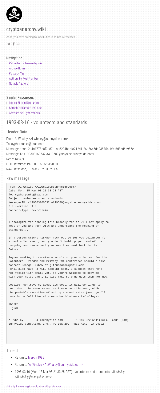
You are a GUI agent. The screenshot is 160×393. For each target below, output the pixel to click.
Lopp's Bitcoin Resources (24, 102)
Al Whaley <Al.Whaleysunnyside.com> (56, 365)
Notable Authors (18, 83)
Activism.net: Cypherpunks (24, 113)
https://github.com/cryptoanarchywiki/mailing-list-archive (34, 386)
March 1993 (36, 357)
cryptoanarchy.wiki (26, 29)
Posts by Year (17, 73)
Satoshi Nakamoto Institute (25, 108)
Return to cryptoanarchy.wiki (25, 63)
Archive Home (17, 68)
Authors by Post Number (23, 78)
